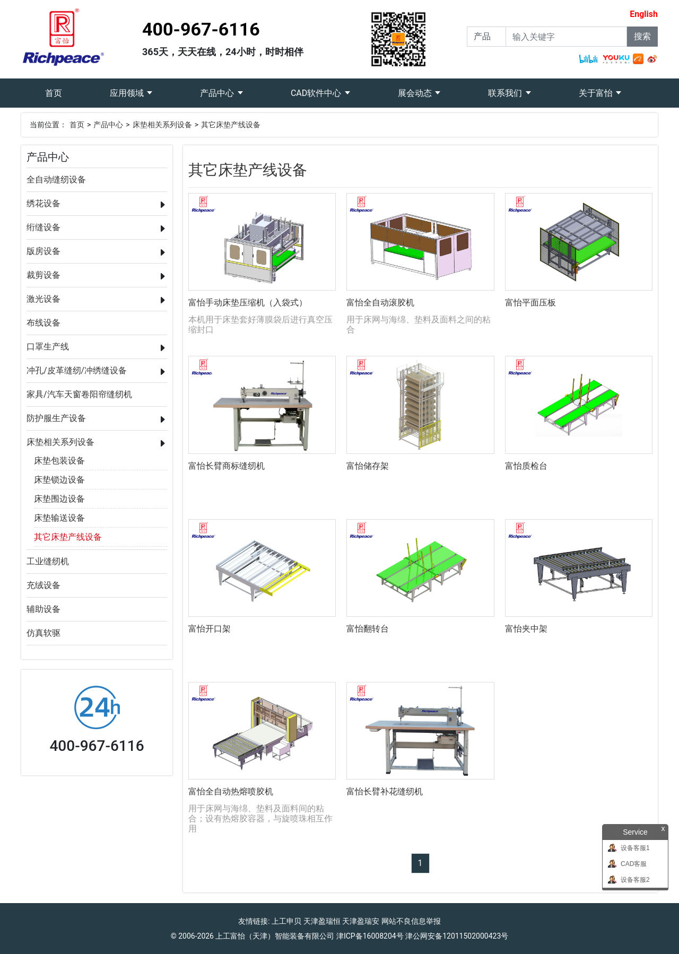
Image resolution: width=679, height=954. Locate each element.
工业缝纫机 (48, 561)
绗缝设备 (43, 227)
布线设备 (43, 323)
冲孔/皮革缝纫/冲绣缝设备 (77, 370)
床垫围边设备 (59, 499)
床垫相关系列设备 (162, 124)
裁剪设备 (43, 275)
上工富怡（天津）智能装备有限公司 (274, 936)
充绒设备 (43, 585)
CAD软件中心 (317, 93)
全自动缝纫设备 (56, 179)
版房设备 (43, 251)
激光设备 (43, 299)
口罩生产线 (48, 347)
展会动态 (416, 93)
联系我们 (506, 93)
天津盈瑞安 (360, 921)
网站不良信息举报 (411, 921)
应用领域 (128, 93)
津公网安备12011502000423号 (456, 936)
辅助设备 (43, 609)
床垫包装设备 (59, 461)
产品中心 (218, 93)
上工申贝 (286, 921)
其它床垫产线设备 (230, 124)
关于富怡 (597, 93)
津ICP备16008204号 (370, 936)
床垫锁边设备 (59, 480)
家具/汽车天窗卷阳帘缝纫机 (79, 394)
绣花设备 (43, 203)
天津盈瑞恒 (322, 921)
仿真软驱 (43, 633)
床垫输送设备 (59, 518)
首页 (65, 88)
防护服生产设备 (56, 418)
